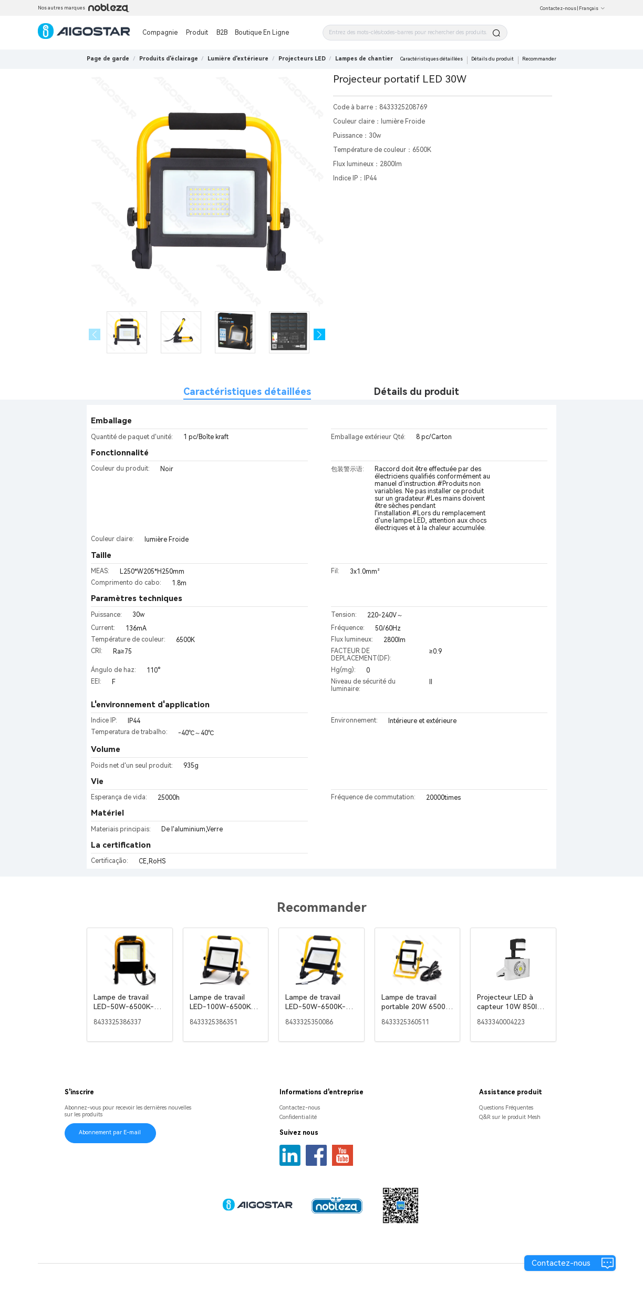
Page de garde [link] (108, 58)
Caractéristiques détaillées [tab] (247, 391)
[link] (168, 58)
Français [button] (592, 8)
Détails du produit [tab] (416, 391)
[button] (320, 335)
